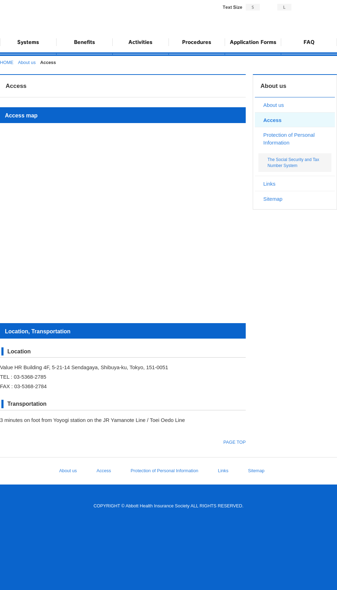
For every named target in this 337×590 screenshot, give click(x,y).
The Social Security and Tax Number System (293, 162)
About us (26, 62)
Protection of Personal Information (289, 139)
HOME (6, 62)
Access (272, 120)
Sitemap (273, 199)
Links (269, 184)
